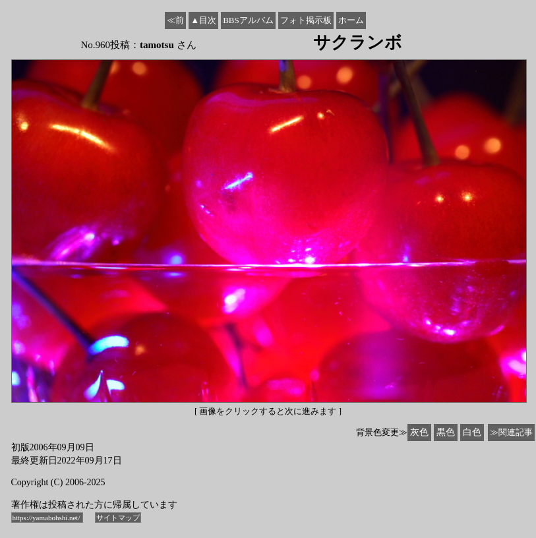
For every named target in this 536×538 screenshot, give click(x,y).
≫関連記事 (511, 432)
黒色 (445, 432)
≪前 (175, 20)
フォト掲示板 (306, 20)
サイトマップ (118, 518)
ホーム (351, 20)
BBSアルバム (248, 20)
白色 (472, 432)
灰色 (419, 432)
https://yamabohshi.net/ (47, 518)
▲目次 (203, 20)
